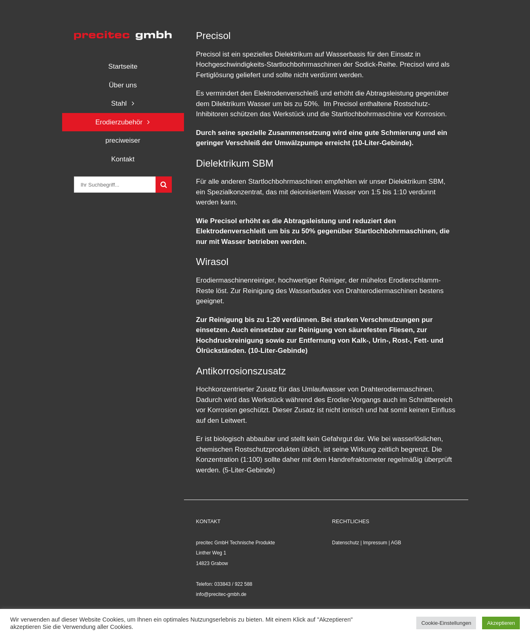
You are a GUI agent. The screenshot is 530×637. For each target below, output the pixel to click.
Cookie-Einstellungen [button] (446, 623)
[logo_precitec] (122, 32)
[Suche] (164, 184)
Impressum (375, 543)
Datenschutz (345, 543)
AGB (396, 543)
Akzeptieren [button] (501, 623)
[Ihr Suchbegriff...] (114, 184)
